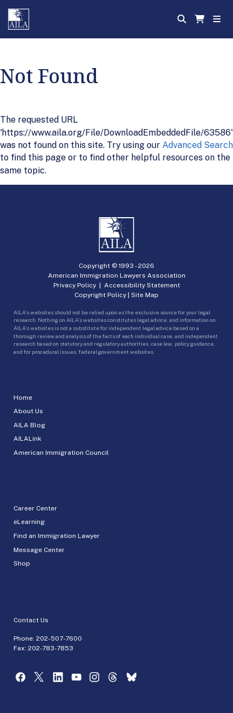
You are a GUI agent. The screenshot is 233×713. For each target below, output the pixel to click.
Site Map (145, 295)
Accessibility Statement (142, 285)
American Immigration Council (61, 452)
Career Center (35, 508)
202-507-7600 (59, 638)
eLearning (29, 522)
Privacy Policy (74, 285)
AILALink (27, 438)
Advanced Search (197, 145)
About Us (28, 411)
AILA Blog (29, 425)
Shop (21, 563)
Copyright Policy (100, 295)
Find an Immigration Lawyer (56, 536)
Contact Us (31, 620)
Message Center (39, 550)
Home (22, 397)
